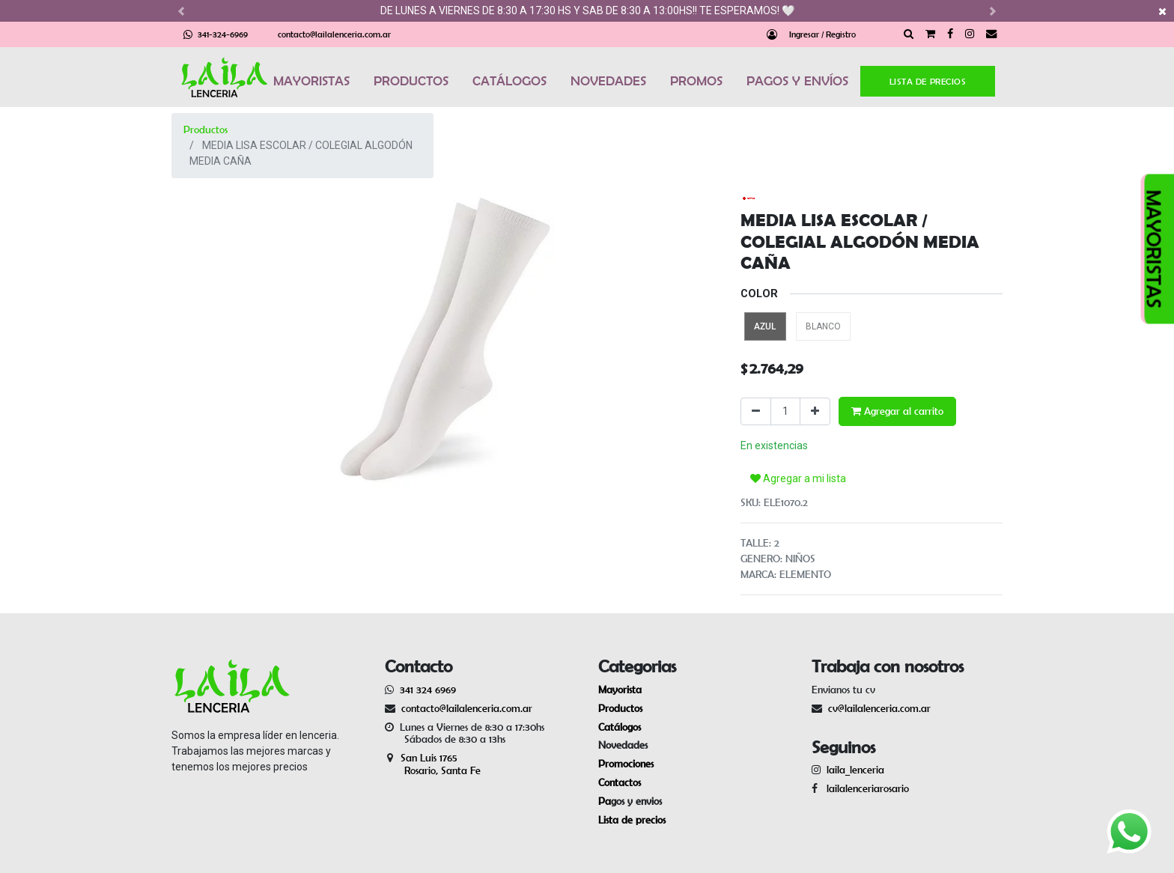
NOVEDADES (608, 80)
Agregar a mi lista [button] (798, 478)
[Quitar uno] (755, 411)
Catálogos (619, 727)
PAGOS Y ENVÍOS (797, 80)
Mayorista (620, 690)
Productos (205, 130)
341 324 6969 (428, 690)
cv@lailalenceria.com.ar (879, 708)
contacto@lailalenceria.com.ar (334, 34)
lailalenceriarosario (865, 788)
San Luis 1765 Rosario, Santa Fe (433, 764)
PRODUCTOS (411, 80)
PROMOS (696, 80)
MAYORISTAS (311, 80)
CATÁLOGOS (509, 80)
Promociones (626, 764)
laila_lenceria (855, 770)
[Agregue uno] (815, 411)
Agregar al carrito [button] (897, 411)
